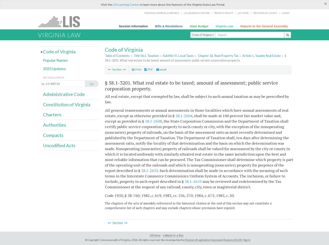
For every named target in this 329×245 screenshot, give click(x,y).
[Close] (325, 3)
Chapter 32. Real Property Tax (218, 56)
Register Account (265, 13)
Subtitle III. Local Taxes (178, 56)
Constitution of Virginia (66, 104)
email (161, 69)
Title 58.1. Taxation (146, 56)
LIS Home (155, 235)
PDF (148, 69)
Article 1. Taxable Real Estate (261, 56)
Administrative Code (64, 94)
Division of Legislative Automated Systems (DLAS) (213, 240)
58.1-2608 (153, 121)
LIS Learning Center (126, 4)
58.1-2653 (149, 170)
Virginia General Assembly (161, 13)
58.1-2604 (183, 115)
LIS (61, 21)
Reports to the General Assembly (264, 26)
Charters (52, 114)
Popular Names (55, 60)
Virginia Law (224, 26)
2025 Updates (54, 68)
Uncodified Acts (59, 145)
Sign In (247, 240)
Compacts (53, 135)
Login (285, 13)
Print (136, 69)
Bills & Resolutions (169, 26)
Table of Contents (117, 56)
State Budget (199, 26)
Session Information (133, 26)
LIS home (243, 13)
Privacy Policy (223, 13)
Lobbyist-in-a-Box (173, 235)
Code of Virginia (203, 35)
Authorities (54, 125)
